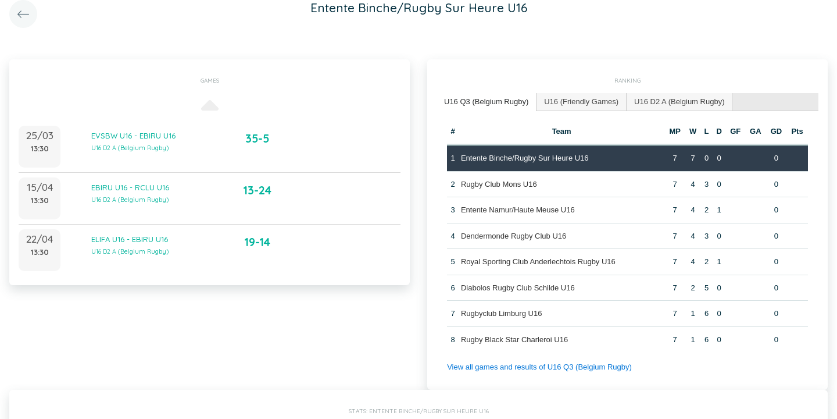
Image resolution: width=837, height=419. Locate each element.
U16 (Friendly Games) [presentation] (581, 101)
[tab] (486, 102)
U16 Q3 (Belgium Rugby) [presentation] (486, 101)
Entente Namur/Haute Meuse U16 (518, 209)
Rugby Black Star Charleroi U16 (514, 339)
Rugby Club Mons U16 (499, 184)
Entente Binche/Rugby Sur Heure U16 (525, 158)
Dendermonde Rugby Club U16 (513, 236)
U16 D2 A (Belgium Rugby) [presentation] (679, 101)
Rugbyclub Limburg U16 (501, 313)
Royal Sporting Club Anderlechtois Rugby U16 (538, 261)
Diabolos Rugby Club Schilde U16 (518, 287)
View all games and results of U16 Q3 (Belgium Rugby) (539, 367)
